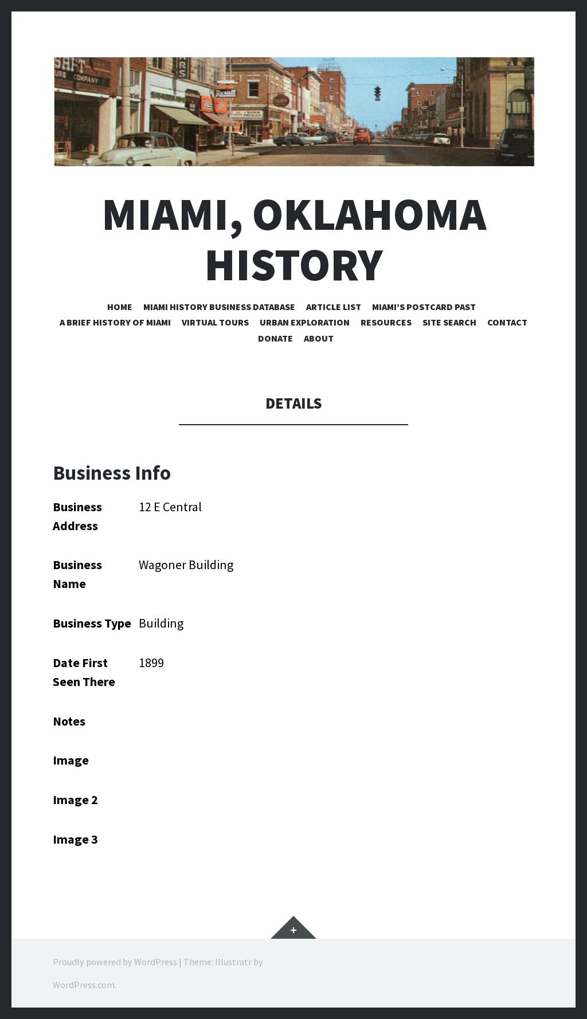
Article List (333, 306)
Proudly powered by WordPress (115, 961)
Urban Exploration (305, 322)
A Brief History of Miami (115, 322)
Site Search (449, 322)
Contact (507, 322)
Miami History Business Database (219, 306)
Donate (275, 338)
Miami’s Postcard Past (424, 306)
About (319, 338)
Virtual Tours (215, 322)
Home (119, 306)
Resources (386, 322)
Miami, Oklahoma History (293, 239)
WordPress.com (84, 984)
